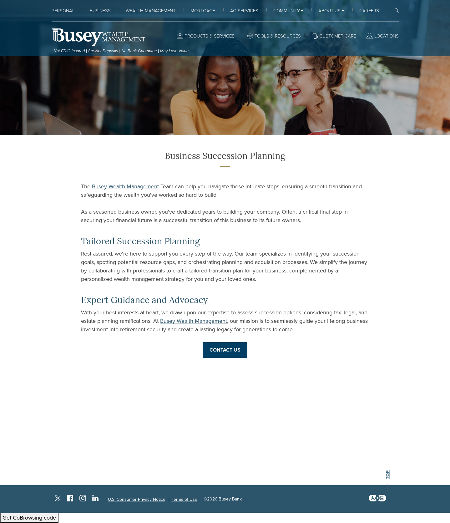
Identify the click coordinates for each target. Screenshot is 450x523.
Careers (369, 10)
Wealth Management (150, 10)
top (387, 475)
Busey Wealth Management (125, 186)
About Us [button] (329, 10)
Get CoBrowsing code (29, 517)
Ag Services (244, 10)
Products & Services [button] (210, 36)
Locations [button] (386, 36)
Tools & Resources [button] (278, 36)
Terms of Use (184, 499)
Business (100, 10)
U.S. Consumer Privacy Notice (136, 499)
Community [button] (286, 10)
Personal (63, 10)
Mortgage (202, 10)
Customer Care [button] (337, 36)
